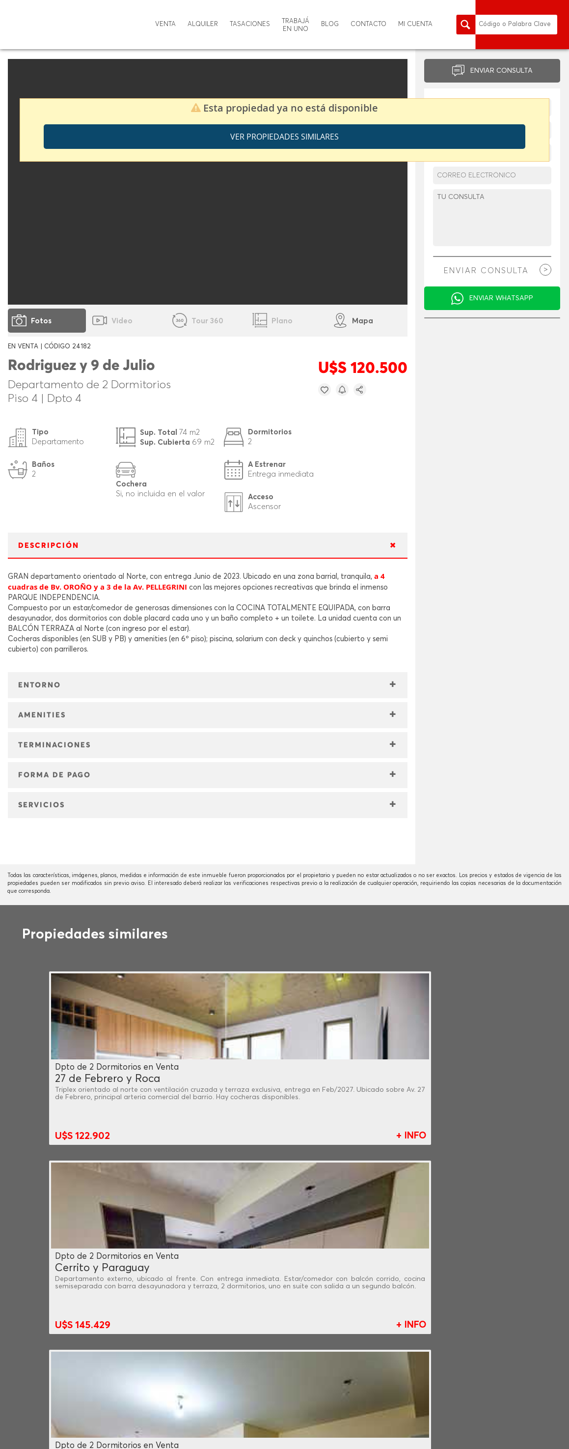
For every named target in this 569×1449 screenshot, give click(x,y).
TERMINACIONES (54, 745)
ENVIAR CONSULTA (501, 70)
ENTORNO (39, 685)
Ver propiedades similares (284, 136)
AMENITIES (42, 715)
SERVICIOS (41, 805)
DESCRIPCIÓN (48, 545)
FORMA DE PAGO (54, 775)
